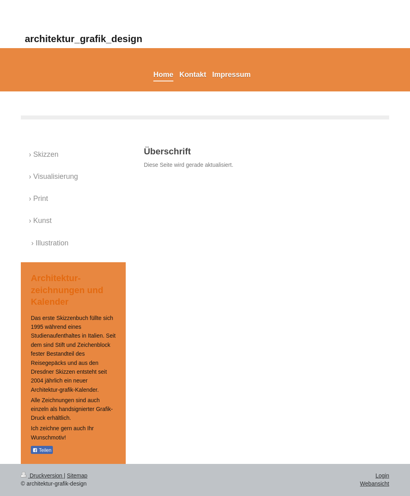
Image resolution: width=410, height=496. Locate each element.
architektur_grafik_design (83, 38)
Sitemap (77, 475)
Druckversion (42, 475)
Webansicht (374, 483)
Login (382, 475)
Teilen (41, 450)
